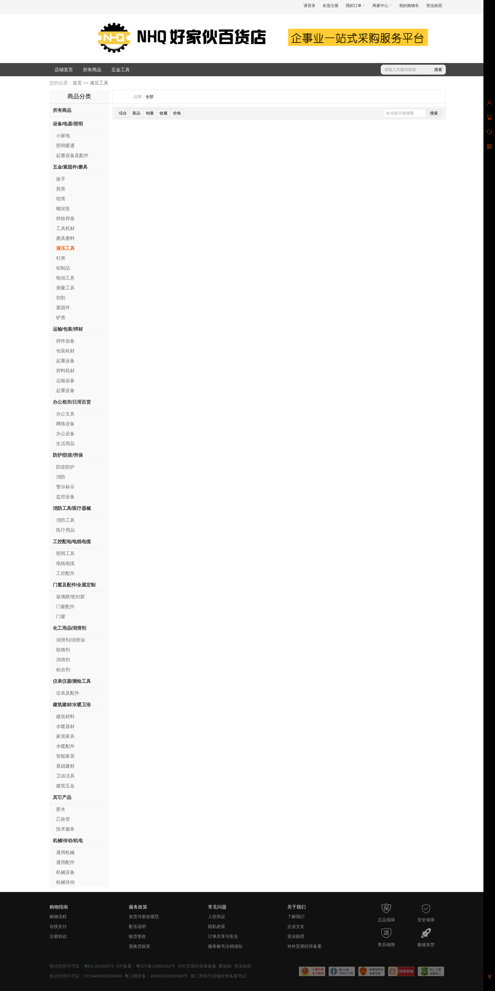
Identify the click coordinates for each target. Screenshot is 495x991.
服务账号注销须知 (225, 946)
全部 (150, 96)
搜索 (438, 69)
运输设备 (65, 380)
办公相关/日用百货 (72, 402)
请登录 (309, 5)
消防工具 (65, 520)
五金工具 (120, 69)
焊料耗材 (65, 370)
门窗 (60, 616)
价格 (177, 113)
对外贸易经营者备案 (197, 966)
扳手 (60, 179)
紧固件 (63, 307)
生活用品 (65, 443)
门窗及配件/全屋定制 (74, 584)
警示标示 (65, 486)
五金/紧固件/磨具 (70, 167)
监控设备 (65, 496)
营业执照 (434, 5)
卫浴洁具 (65, 775)
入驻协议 (216, 916)
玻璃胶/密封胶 (70, 596)
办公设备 (65, 433)
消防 (60, 476)
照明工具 (65, 553)
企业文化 (295, 926)
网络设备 (65, 423)
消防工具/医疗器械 (72, 508)
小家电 (63, 135)
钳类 (60, 198)
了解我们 (295, 916)
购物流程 (58, 916)
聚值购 (225, 966)
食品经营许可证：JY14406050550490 (86, 976)
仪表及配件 (67, 693)
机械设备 (65, 872)
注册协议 (58, 936)
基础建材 (65, 766)
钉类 (60, 258)
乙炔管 (63, 819)
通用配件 (65, 862)
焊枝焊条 (65, 218)
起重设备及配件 (72, 155)
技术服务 (65, 829)
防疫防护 (65, 467)
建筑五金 (65, 785)
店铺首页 (63, 69)
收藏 (163, 113)
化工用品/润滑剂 (70, 628)
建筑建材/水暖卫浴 (72, 704)
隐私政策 (216, 926)
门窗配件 (65, 606)
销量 (150, 113)
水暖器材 (65, 726)
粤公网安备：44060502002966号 (156, 976)
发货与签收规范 (144, 916)
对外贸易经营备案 (304, 946)
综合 (123, 113)
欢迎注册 (330, 5)
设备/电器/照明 (68, 123)
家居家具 (65, 736)
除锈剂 (63, 649)
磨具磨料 (65, 238)
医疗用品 (65, 530)
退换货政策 (139, 946)
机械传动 (65, 882)
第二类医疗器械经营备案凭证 (218, 976)
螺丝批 (63, 208)
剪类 (60, 188)
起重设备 (65, 360)
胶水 (60, 809)
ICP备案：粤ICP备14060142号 (145, 966)
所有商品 (92, 69)
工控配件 (65, 573)
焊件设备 (65, 341)
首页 (77, 82)
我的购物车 (409, 5)
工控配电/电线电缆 (72, 541)
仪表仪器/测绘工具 (72, 681)
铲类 (60, 317)
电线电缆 (65, 563)
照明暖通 (65, 145)
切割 (60, 297)
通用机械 (65, 852)
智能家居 (65, 756)
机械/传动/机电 (68, 840)
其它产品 (62, 797)
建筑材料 (65, 716)
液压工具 (99, 82)
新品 (136, 113)
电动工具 (65, 278)
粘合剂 (63, 669)
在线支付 (58, 926)
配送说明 (137, 926)
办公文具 (65, 413)
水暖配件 (65, 746)
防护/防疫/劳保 (68, 455)
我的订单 (355, 5)
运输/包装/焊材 (68, 329)
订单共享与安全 (223, 936)
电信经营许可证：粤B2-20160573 (82, 966)
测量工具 (65, 287)
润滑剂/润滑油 (70, 640)
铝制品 (63, 268)
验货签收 (137, 936)
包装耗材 (65, 350)
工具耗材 (65, 228)
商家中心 (382, 5)
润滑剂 (63, 659)
